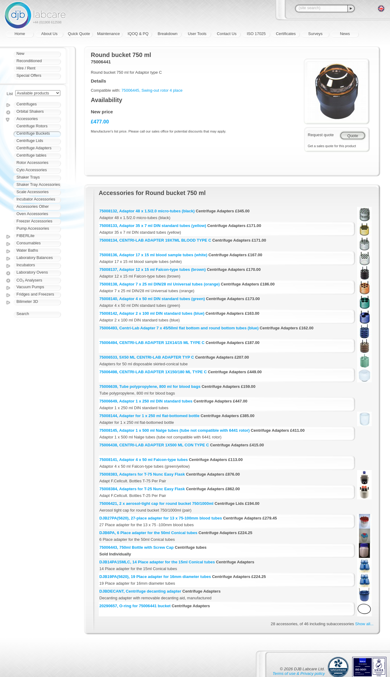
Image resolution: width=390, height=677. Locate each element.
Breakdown (167, 33)
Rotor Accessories (32, 162)
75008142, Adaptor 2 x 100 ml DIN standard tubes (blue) (151, 313)
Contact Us (226, 33)
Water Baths (27, 250)
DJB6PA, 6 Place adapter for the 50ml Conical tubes (148, 532)
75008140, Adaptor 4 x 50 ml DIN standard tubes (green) (152, 298)
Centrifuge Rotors (32, 126)
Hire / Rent (25, 68)
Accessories (27, 118)
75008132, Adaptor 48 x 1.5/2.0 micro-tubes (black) (147, 211)
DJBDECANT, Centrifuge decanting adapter (140, 591)
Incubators (25, 265)
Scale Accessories (32, 192)
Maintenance (108, 33)
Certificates (286, 33)
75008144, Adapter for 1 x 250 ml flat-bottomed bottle (149, 415)
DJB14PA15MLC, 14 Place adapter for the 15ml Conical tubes (157, 562)
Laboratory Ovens (32, 272)
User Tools (197, 33)
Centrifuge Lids (29, 140)
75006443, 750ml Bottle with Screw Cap (136, 547)
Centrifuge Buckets (33, 133)
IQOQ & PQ (138, 33)
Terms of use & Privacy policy (299, 673)
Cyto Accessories (31, 170)
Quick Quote (79, 33)
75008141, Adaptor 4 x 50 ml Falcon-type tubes (143, 459)
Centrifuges (26, 104)
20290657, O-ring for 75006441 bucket (135, 606)
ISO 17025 (256, 33)
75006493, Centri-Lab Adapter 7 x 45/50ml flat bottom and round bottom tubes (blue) (179, 328)
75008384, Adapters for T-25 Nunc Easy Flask (142, 489)
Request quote (321, 135)
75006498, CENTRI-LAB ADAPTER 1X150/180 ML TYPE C (153, 372)
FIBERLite (25, 235)
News (345, 33)
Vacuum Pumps (30, 287)
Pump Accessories (32, 228)
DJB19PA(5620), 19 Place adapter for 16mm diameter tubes (155, 576)
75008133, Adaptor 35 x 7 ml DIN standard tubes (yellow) (152, 225)
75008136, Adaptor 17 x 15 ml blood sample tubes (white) (153, 255)
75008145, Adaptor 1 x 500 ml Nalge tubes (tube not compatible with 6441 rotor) (174, 430)
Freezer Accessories (34, 221)
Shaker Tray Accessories (38, 184)
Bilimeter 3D (27, 301)
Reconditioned (29, 60)
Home (20, 33)
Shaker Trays (28, 177)
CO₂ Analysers (29, 280)
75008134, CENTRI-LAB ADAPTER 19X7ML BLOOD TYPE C (155, 240)
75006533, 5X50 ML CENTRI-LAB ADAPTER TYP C (146, 357)
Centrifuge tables (31, 155)
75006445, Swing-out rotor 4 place (152, 90)
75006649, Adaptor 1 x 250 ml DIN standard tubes (146, 401)
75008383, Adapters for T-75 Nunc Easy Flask (142, 474)
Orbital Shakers (30, 111)
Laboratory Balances (34, 257)
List (10, 93)
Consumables (28, 243)
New (20, 53)
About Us (49, 33)
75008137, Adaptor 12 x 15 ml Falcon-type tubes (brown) (152, 269)
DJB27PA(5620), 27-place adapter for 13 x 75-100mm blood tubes (160, 518)
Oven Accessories (32, 213)
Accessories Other (32, 206)
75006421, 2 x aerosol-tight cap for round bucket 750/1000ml (156, 503)
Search (22, 313)
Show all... (364, 624)
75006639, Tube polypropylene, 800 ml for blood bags (149, 386)
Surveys (315, 33)
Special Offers (28, 75)
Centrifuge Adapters (33, 148)
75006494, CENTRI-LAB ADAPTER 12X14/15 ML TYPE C (151, 342)
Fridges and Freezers (35, 294)
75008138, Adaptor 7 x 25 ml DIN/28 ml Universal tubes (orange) (159, 284)
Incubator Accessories (35, 199)
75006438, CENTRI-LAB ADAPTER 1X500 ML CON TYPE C (154, 445)
